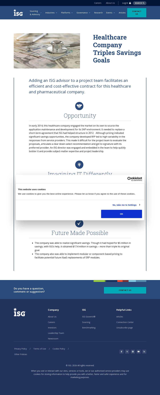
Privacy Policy (20, 348)
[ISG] (19, 12)
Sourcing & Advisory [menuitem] (35, 13)
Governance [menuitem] (82, 12)
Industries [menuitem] (50, 12)
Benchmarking (88, 327)
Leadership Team (56, 333)
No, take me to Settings (124, 205)
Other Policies (20, 354)
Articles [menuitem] (122, 12)
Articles (119, 316)
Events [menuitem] (109, 12)
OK (121, 214)
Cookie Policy (59, 348)
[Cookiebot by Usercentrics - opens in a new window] (129, 179)
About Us (110, 3)
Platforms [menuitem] (65, 12)
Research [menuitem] (98, 12)
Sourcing (86, 322)
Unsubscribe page (124, 327)
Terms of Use (39, 348)
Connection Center (125, 322)
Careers (97, 3)
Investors (52, 327)
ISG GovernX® (88, 316)
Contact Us (136, 12)
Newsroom (53, 338)
